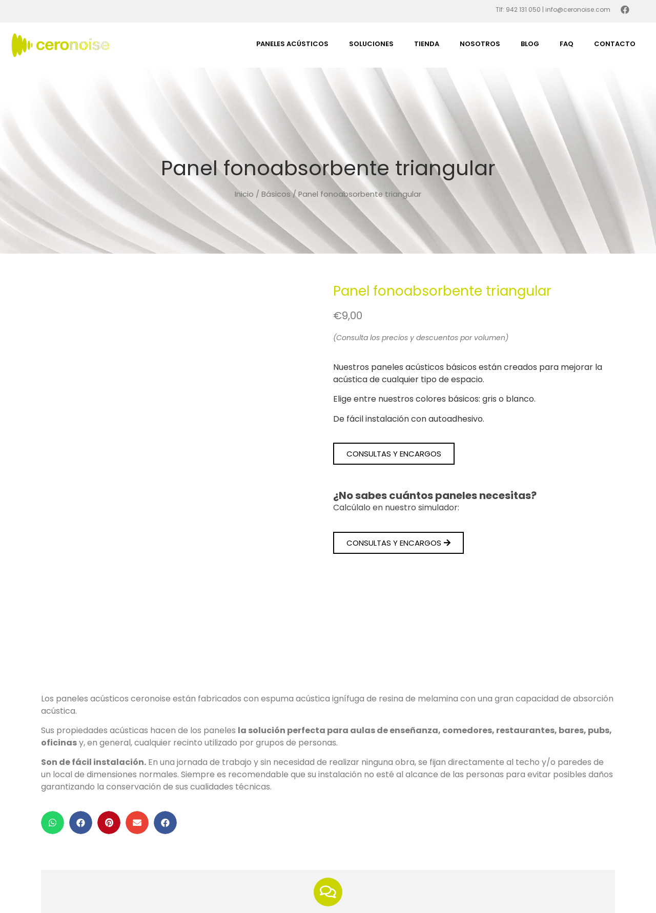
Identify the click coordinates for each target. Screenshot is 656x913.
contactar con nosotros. (400, 856)
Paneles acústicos (292, 44)
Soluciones (371, 44)
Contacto (615, 44)
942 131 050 (523, 9)
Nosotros (480, 44)
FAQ (566, 44)
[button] (394, 454)
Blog (530, 44)
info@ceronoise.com (577, 9)
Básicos (276, 194)
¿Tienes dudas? (328, 821)
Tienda (426, 44)
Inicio (244, 194)
